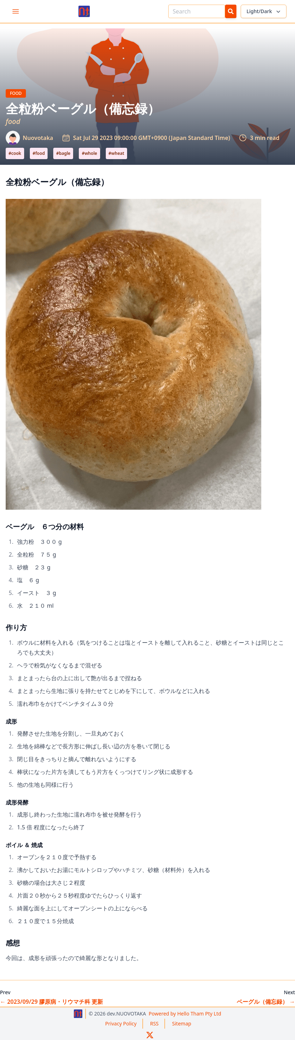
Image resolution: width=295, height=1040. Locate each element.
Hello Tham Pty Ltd (185, 1013)
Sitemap (181, 1023)
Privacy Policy (120, 1023)
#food (39, 153)
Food (18, 93)
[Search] (196, 11)
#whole (89, 153)
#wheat (116, 153)
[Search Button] (230, 11)
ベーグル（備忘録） (266, 1002)
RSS (154, 1023)
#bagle (63, 153)
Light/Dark (264, 11)
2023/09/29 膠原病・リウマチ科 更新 (51, 1002)
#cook (15, 153)
